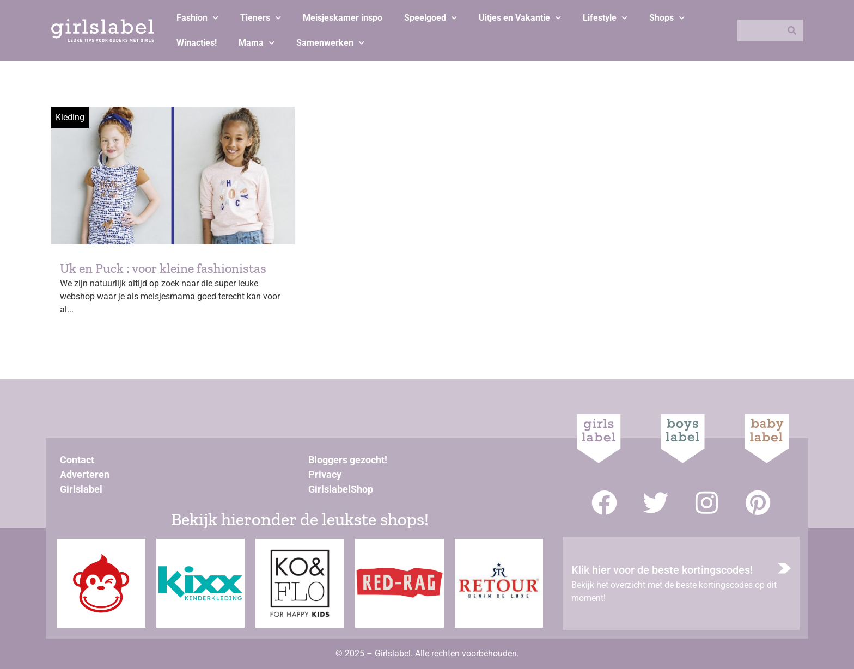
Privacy (324, 474)
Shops (667, 17)
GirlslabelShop (340, 489)
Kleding (70, 117)
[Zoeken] (792, 30)
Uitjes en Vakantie (520, 17)
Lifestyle (605, 17)
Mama (256, 42)
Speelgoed (430, 17)
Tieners (260, 17)
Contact (77, 459)
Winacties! (196, 43)
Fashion (197, 17)
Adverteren (84, 474)
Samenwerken (330, 42)
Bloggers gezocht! (347, 459)
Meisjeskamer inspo (342, 18)
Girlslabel (81, 489)
